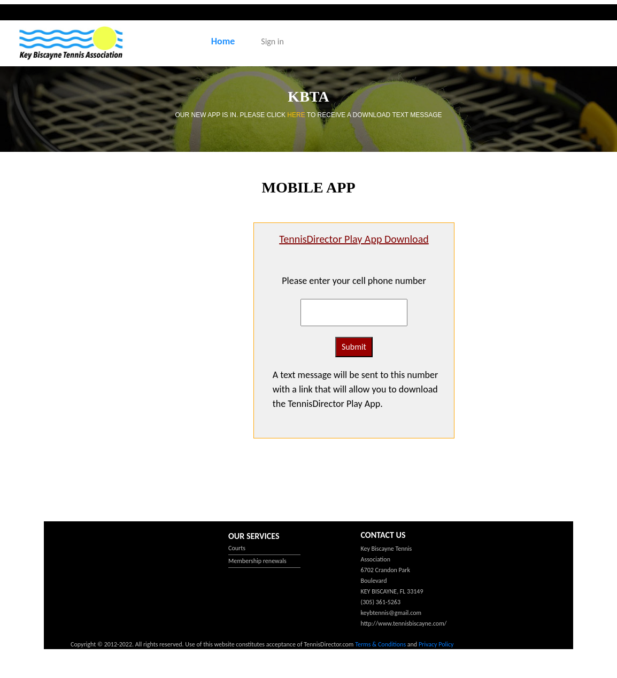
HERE (296, 115)
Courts (236, 548)
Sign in (272, 41)
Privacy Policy (436, 644)
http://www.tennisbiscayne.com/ (404, 623)
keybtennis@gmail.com (391, 613)
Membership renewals (257, 561)
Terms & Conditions (380, 644)
